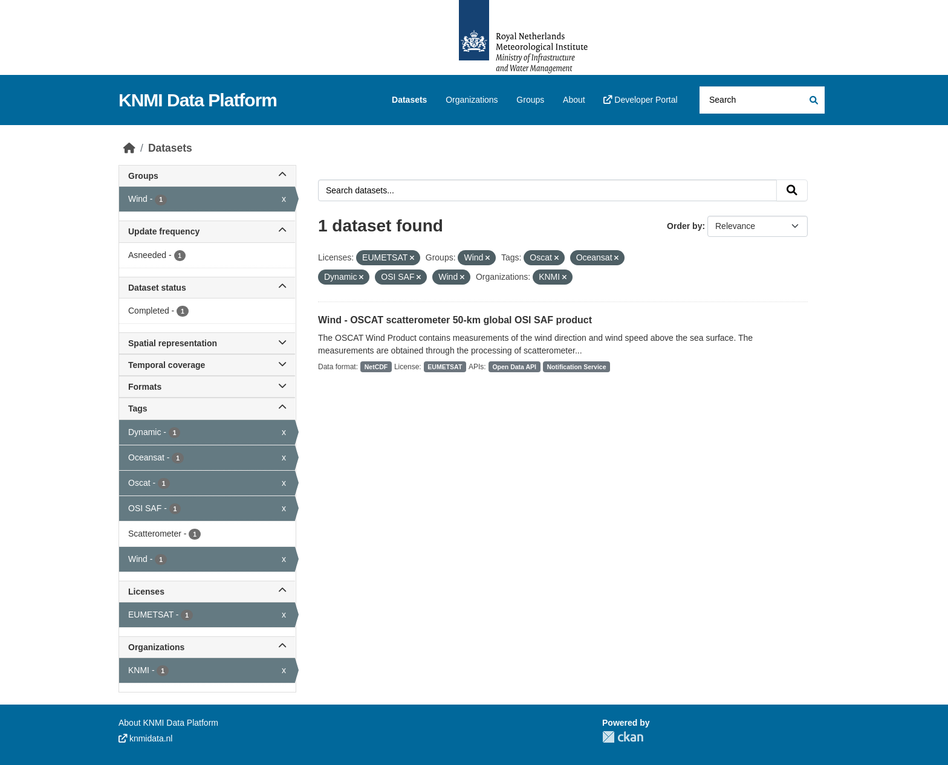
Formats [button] (207, 386)
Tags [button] (207, 408)
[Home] (129, 148)
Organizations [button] (207, 647)
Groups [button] (207, 175)
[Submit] (812, 100)
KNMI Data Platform (197, 100)
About (574, 100)
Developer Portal (640, 100)
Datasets (409, 100)
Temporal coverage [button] (207, 365)
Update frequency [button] (207, 231)
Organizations (472, 100)
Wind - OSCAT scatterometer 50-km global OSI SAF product (455, 320)
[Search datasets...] (762, 100)
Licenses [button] (207, 591)
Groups (530, 100)
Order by (684, 226)
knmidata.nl (145, 738)
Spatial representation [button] (207, 343)
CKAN (622, 737)
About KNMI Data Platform (168, 723)
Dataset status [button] (207, 287)
